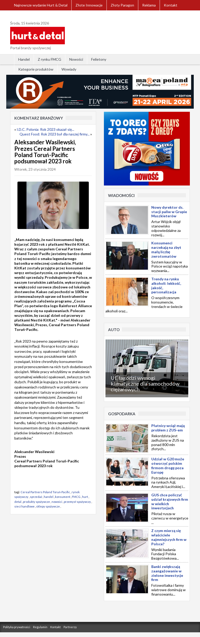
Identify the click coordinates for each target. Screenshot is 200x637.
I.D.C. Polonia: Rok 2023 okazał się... (45, 129)
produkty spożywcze (36, 501)
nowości (57, 501)
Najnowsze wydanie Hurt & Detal (40, 5)
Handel (24, 59)
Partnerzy (70, 627)
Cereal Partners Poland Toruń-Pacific (45, 492)
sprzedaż (36, 496)
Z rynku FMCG (49, 59)
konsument (62, 496)
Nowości (76, 59)
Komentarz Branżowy (38, 118)
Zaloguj (20, 15)
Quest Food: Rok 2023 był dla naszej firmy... (55, 134)
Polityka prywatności (16, 627)
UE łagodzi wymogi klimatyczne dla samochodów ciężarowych (145, 383)
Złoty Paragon (122, 5)
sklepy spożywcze (48, 506)
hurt (85, 496)
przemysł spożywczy (77, 501)
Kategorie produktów (35, 69)
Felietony (98, 59)
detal (17, 501)
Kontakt (170, 5)
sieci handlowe (24, 506)
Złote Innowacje (89, 5)
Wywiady (68, 69)
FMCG (76, 496)
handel (48, 496)
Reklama (149, 5)
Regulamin (40, 627)
